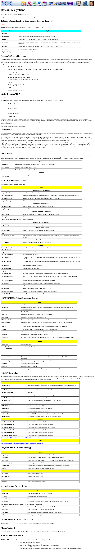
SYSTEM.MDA (6, 130)
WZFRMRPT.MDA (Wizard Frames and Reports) (19, 298)
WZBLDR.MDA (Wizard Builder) (13, 181)
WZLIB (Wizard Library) (10, 373)
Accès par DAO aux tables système (13, 56)
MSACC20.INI (8, 528)
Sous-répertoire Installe (12, 535)
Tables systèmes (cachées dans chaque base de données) (27, 21)
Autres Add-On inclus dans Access (17, 519)
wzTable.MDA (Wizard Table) (15, 486)
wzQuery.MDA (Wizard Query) (16, 447)
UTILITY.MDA (7, 153)
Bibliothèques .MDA (10, 94)
